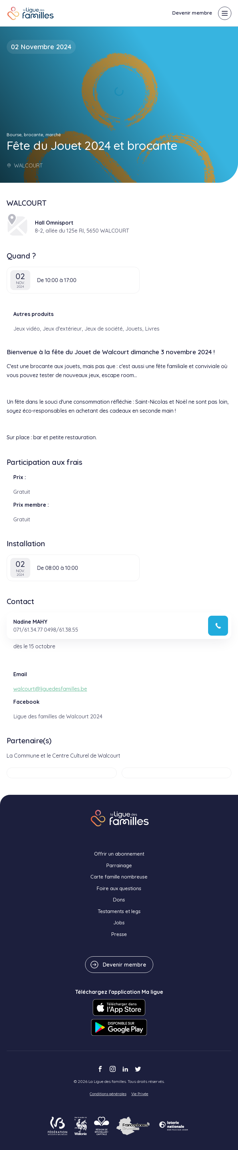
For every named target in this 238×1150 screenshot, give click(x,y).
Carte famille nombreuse (119, 877)
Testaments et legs (119, 911)
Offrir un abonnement (119, 854)
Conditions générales (108, 1094)
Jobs (119, 922)
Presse (119, 934)
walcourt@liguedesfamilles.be (50, 688)
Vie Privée (139, 1094)
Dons (119, 899)
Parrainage (119, 865)
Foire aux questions (119, 888)
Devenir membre (192, 13)
